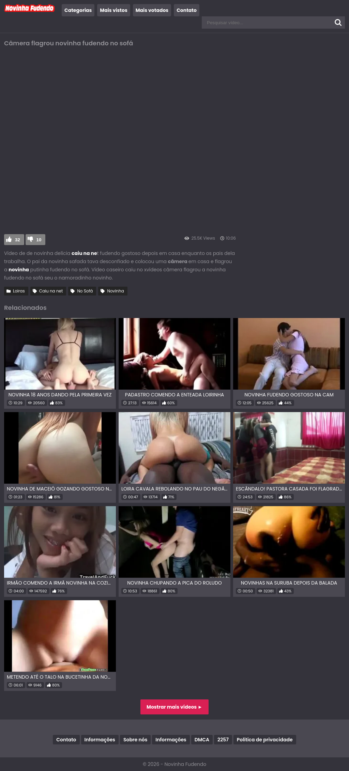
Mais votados (152, 10)
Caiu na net (51, 291)
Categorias (78, 10)
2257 (223, 739)
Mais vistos (113, 10)
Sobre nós (135, 739)
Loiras (19, 291)
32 (17, 239)
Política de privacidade (265, 739)
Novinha (115, 291)
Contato (187, 10)
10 (39, 239)
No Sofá (85, 291)
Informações (100, 739)
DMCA (202, 739)
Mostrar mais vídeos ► (174, 707)
